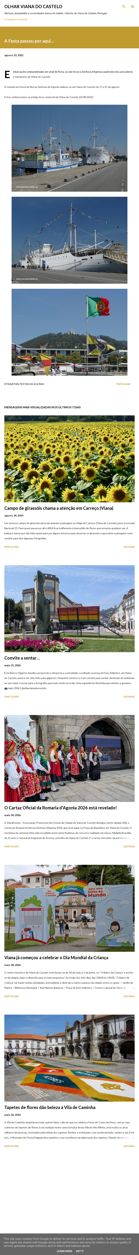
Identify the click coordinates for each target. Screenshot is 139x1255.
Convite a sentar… (22, 657)
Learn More (64, 1251)
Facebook (21, 19)
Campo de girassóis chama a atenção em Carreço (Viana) (58, 508)
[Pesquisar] (124, 6)
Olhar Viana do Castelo (33, 6)
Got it (80, 1251)
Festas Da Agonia (32, 383)
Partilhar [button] (123, 383)
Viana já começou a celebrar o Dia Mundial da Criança (56, 957)
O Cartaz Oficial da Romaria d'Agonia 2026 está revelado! (60, 807)
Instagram (10, 19)
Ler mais (129, 546)
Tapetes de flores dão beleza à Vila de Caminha (49, 1107)
